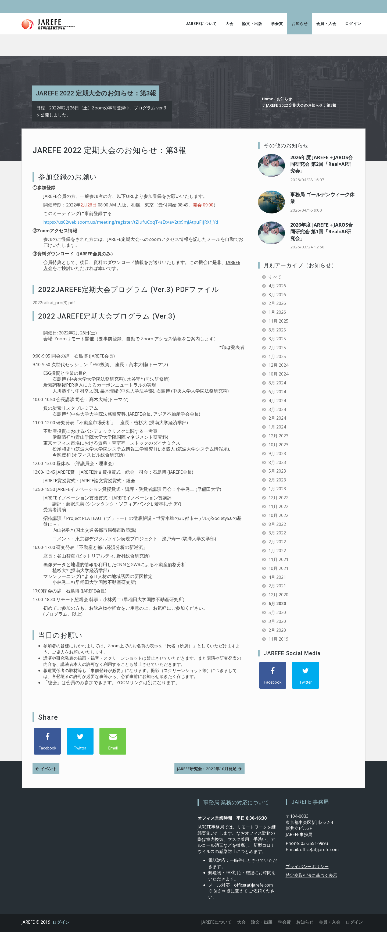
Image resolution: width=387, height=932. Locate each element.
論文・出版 (252, 24)
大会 (229, 24)
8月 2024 (277, 383)
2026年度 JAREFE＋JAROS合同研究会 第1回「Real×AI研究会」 (321, 231)
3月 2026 (277, 295)
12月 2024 (278, 365)
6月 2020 (277, 603)
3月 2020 (277, 621)
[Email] (112, 741)
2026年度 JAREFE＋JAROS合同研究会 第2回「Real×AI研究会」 (321, 164)
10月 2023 (278, 445)
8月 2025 (277, 330)
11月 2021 (278, 559)
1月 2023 (277, 489)
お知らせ (300, 24)
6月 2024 (277, 392)
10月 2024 (278, 374)
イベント (49, 768)
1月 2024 (277, 427)
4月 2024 (277, 400)
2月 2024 (277, 418)
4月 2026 (277, 286)
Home (267, 98)
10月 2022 (278, 515)
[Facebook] (47, 741)
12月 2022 (278, 498)
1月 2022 (277, 551)
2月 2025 (277, 348)
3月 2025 (277, 339)
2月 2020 (277, 630)
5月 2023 (277, 471)
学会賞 (277, 24)
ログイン (353, 24)
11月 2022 (278, 506)
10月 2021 (278, 568)
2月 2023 (277, 480)
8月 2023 (277, 462)
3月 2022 (277, 533)
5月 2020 (277, 612)
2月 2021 (277, 586)
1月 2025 (277, 356)
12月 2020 (278, 595)
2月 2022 (277, 542)
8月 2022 (277, 524)
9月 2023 (277, 453)
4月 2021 (277, 577)
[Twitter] (80, 741)
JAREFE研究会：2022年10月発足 (206, 768)
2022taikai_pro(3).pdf (54, 303)
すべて (274, 277)
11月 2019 (278, 639)
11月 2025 (278, 321)
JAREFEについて (201, 24)
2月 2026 (277, 303)
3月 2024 (277, 409)
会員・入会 (326, 24)
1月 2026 (277, 312)
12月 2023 (278, 436)
